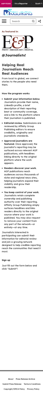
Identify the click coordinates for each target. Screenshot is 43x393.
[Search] (20, 21)
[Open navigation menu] (4, 21)
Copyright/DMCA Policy (14, 389)
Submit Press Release (12, 384)
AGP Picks (6, 4)
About (10, 379)
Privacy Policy (33, 389)
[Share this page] (39, 21)
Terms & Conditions (32, 384)
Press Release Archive (25, 379)
